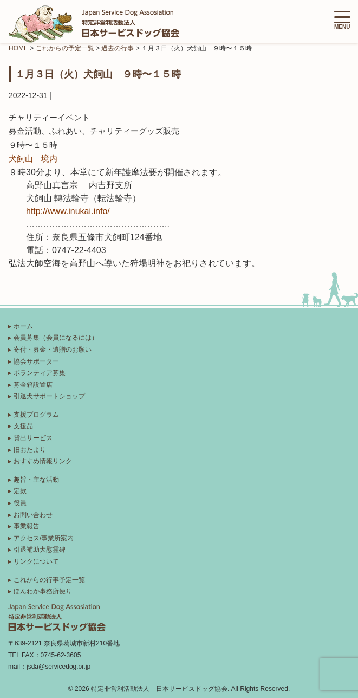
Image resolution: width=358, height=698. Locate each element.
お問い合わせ (33, 515)
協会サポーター (36, 361)
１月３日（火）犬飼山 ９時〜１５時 (98, 73)
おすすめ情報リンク (43, 461)
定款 (20, 491)
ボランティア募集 (40, 373)
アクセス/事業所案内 (44, 538)
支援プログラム (36, 414)
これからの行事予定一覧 (49, 580)
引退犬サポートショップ (49, 396)
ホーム (23, 326)
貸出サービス (33, 438)
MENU (342, 20)
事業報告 (27, 526)
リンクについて (36, 561)
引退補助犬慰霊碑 (40, 549)
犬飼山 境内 (33, 158)
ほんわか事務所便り (43, 591)
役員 (20, 503)
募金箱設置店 (33, 385)
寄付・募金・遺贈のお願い (53, 349)
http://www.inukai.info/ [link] (68, 211)
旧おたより (30, 450)
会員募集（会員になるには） (56, 337)
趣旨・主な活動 (36, 479)
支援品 (23, 426)
